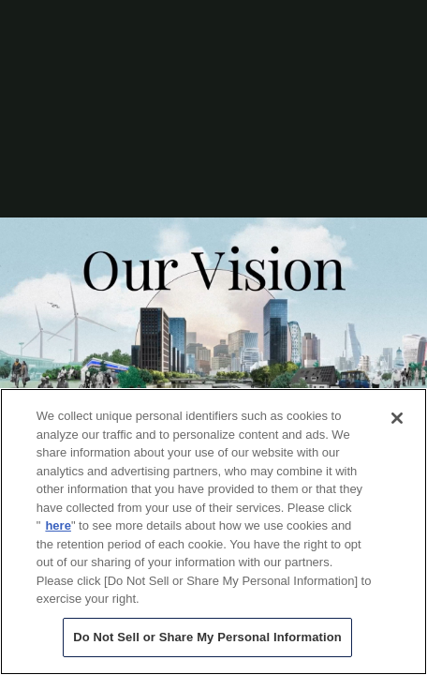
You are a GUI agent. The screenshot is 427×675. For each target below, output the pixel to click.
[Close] (397, 418)
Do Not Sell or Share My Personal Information (207, 637)
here (57, 525)
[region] (213, 531)
